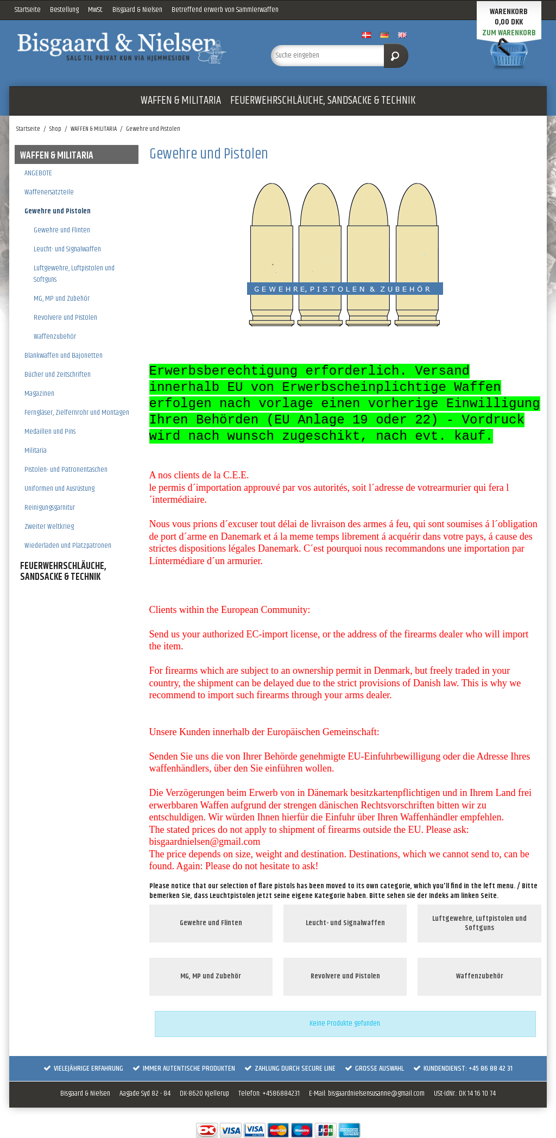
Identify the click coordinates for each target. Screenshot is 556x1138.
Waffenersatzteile (49, 192)
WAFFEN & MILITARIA (181, 100)
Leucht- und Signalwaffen (67, 249)
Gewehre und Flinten (62, 230)
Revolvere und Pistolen (65, 318)
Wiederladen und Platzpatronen (67, 546)
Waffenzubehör (55, 337)
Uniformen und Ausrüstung (59, 489)
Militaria (35, 451)
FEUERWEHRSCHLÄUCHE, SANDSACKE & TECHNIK (322, 100)
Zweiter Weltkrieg (49, 527)
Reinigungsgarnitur (49, 508)
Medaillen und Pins (49, 432)
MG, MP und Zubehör (62, 299)
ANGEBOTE (38, 173)
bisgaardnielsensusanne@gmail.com (376, 1093)
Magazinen (39, 394)
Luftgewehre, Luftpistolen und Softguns (74, 274)
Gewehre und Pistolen (57, 211)
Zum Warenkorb (509, 33)
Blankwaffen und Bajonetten (63, 356)
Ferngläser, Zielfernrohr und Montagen (76, 413)
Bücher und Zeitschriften (57, 375)
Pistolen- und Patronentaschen (66, 470)
